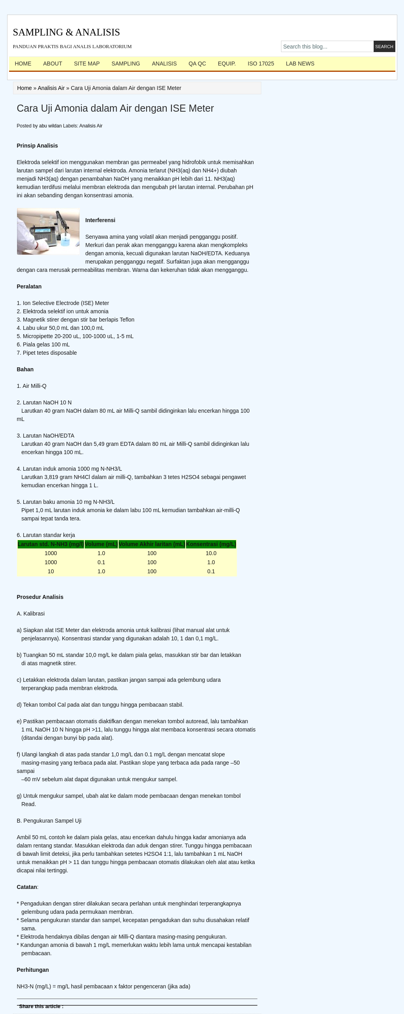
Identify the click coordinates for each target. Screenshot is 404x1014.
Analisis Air (51, 88)
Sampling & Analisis (66, 32)
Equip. (227, 63)
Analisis (164, 63)
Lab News (300, 63)
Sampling (126, 63)
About (52, 63)
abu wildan (51, 126)
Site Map (87, 63)
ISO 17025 (261, 63)
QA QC (197, 63)
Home (23, 63)
